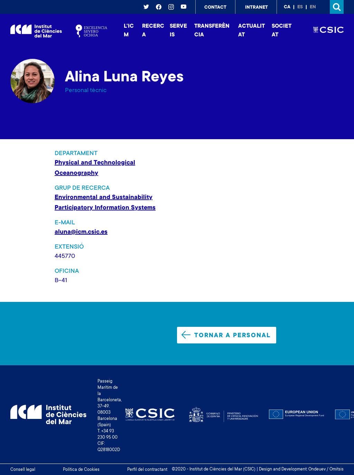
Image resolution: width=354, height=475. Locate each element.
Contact (215, 7)
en (313, 7)
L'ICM (129, 30)
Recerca (153, 30)
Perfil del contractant (147, 469)
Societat (281, 30)
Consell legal (22, 469)
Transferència (212, 30)
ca (287, 7)
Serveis (178, 30)
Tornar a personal (226, 335)
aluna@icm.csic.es (81, 232)
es (300, 7)
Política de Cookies (81, 469)
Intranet (256, 7)
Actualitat (251, 30)
